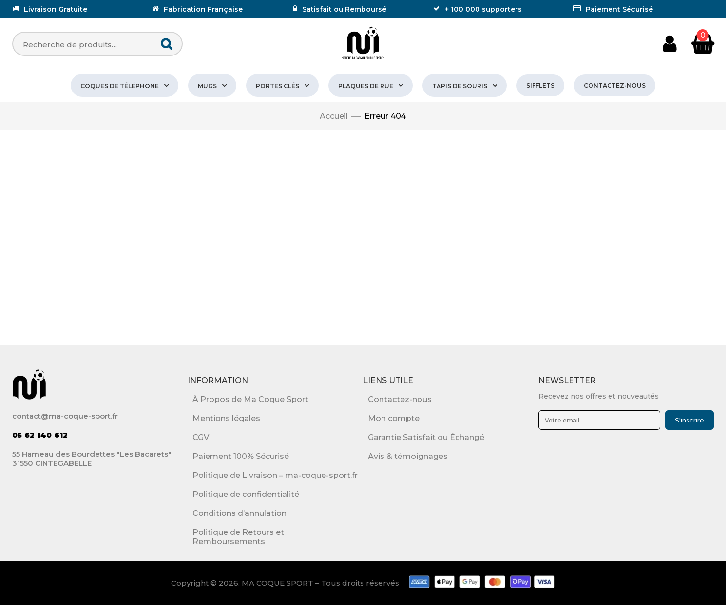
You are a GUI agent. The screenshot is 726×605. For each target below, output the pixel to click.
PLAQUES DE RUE (365, 86)
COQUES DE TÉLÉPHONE (119, 86)
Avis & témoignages (408, 456)
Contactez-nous (615, 85)
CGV (200, 437)
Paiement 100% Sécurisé (240, 456)
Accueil (334, 116)
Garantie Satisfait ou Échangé (426, 437)
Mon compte (394, 418)
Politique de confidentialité (245, 494)
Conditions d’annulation (239, 513)
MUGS (207, 86)
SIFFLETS (540, 85)
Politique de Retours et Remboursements (238, 537)
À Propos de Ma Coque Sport (250, 399)
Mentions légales (226, 418)
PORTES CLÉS (277, 86)
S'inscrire (689, 420)
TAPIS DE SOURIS (459, 86)
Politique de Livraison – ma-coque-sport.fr (275, 475)
